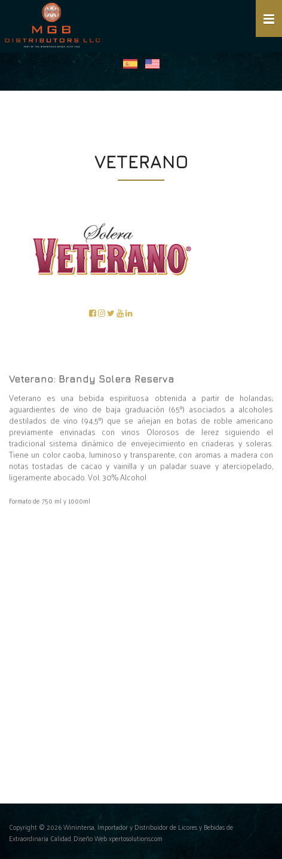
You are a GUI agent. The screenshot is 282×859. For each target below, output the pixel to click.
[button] (269, 18)
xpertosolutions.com (136, 838)
